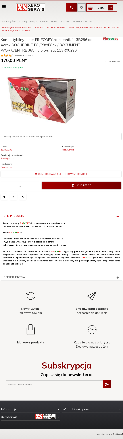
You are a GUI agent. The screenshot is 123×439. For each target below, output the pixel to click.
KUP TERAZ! (81, 185)
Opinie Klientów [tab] (14, 277)
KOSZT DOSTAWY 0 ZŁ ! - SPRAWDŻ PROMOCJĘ (61, 174)
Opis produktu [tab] (14, 215)
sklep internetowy (105, 434)
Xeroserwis (6, 167)
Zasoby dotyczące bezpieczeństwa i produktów (28, 136)
